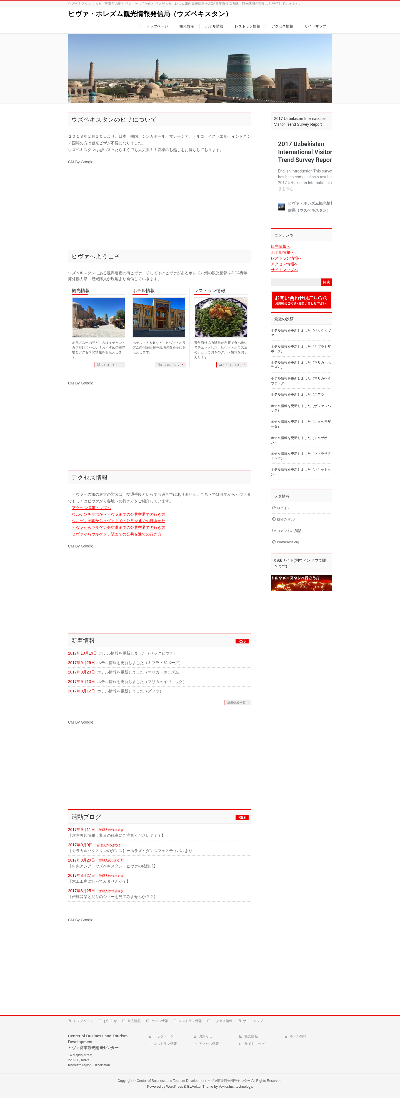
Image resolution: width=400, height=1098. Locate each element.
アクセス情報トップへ (91, 507)
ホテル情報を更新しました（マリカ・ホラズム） (140, 672)
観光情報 (81, 290)
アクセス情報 (222, 1021)
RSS (242, 641)
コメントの (289, 531)
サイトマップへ (284, 270)
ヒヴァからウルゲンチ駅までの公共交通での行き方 (116, 534)
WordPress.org (288, 542)
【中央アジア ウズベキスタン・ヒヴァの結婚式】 (113, 866)
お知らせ (110, 1021)
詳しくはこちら (108, 364)
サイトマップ (253, 1021)
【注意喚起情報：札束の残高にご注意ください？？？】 (116, 835)
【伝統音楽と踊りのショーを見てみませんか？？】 (113, 896)
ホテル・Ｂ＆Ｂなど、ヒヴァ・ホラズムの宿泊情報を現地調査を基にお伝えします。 (159, 347)
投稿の (286, 519)
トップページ (83, 1021)
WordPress (174, 1087)
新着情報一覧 (236, 702)
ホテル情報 (143, 290)
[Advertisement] (159, 204)
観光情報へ (280, 246)
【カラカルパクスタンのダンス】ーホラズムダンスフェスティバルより (130, 850)
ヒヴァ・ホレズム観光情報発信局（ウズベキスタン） (150, 14)
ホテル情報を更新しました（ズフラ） (130, 691)
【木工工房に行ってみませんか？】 (99, 881)
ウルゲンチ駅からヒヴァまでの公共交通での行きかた (118, 521)
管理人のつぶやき (111, 829)
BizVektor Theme (200, 1087)
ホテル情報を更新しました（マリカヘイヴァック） (142, 681)
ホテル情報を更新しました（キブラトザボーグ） (140, 662)
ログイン (283, 508)
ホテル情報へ (282, 252)
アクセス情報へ (284, 264)
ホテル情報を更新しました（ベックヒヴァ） (138, 653)
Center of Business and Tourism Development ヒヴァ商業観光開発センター (194, 1081)
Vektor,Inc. (227, 1087)
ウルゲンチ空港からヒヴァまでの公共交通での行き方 (118, 514)
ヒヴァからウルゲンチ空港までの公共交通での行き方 (118, 527)
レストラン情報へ (286, 258)
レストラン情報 (209, 290)
